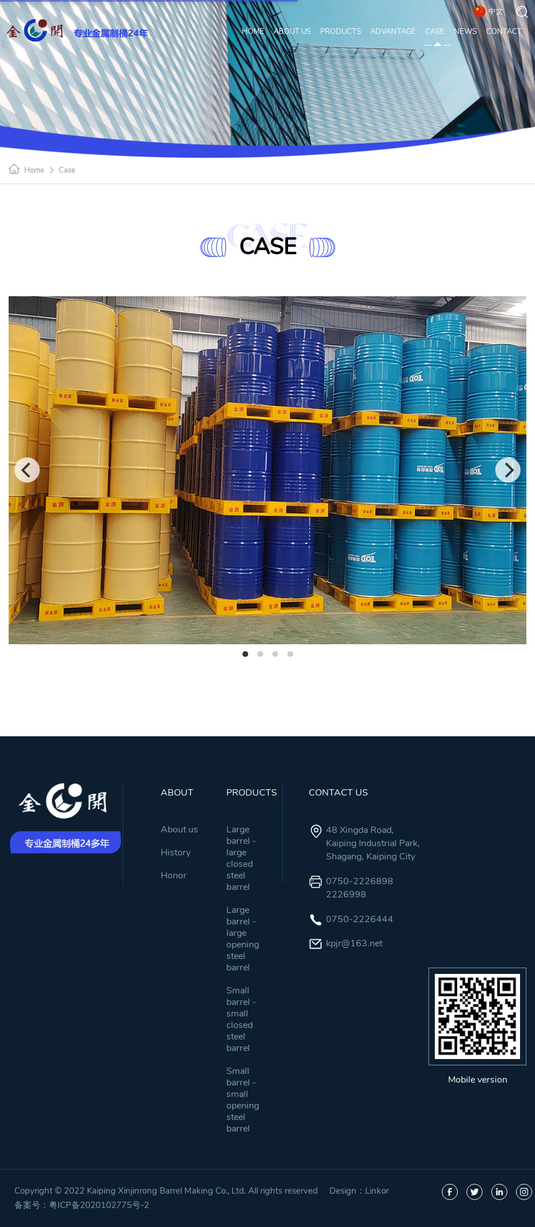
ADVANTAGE (393, 33)
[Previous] (27, 470)
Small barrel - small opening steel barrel (242, 1100)
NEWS (465, 33)
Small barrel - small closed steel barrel (241, 1019)
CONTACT (504, 33)
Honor (174, 875)
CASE (435, 33)
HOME (253, 33)
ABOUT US (292, 33)
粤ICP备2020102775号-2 (99, 1205)
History (176, 852)
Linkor (377, 1191)
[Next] (508, 470)
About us (179, 829)
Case (67, 170)
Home (34, 170)
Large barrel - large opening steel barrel (242, 939)
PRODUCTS (340, 33)
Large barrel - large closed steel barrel (241, 858)
